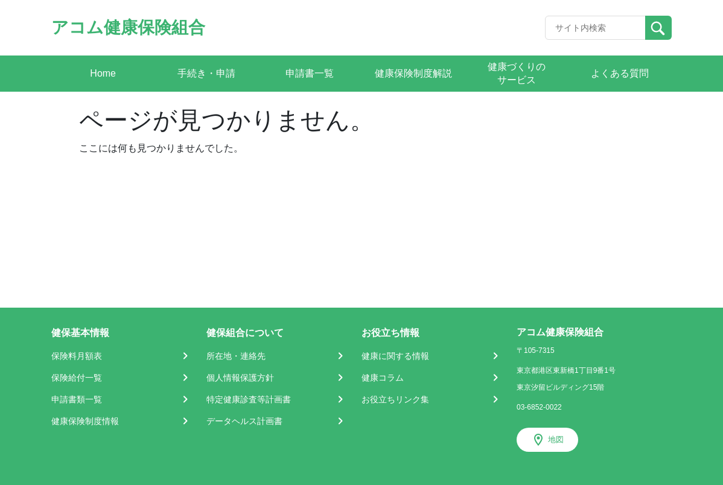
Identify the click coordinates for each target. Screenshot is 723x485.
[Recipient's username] (595, 28)
